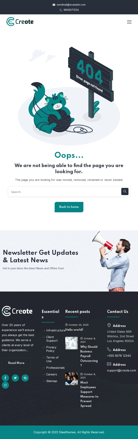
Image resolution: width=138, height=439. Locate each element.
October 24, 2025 (77, 324)
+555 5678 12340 (119, 355)
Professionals (51, 367)
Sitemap (49, 381)
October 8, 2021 (88, 340)
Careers (49, 374)
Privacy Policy (49, 349)
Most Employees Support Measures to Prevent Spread (89, 394)
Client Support (50, 338)
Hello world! (74, 329)
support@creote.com (121, 370)
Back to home (69, 207)
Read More (16, 363)
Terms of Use (50, 359)
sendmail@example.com (69, 4)
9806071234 (69, 9)
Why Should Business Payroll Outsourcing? (89, 356)
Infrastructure (51, 330)
